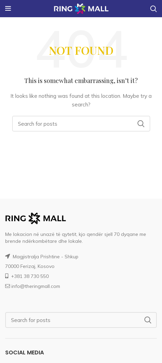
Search (141, 124)
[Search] (81, 124)
